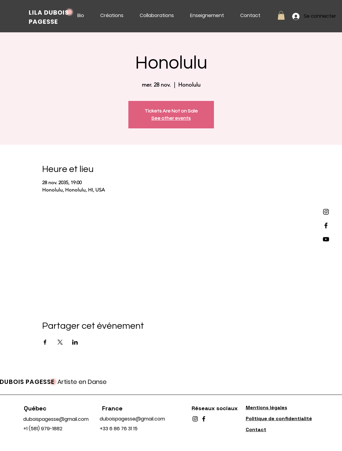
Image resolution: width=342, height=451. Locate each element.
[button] (281, 15)
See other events (171, 118)
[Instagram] (326, 212)
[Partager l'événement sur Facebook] (45, 342)
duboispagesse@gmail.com (56, 419)
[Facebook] (326, 225)
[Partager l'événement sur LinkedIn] (75, 342)
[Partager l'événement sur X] (60, 342)
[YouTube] (326, 239)
